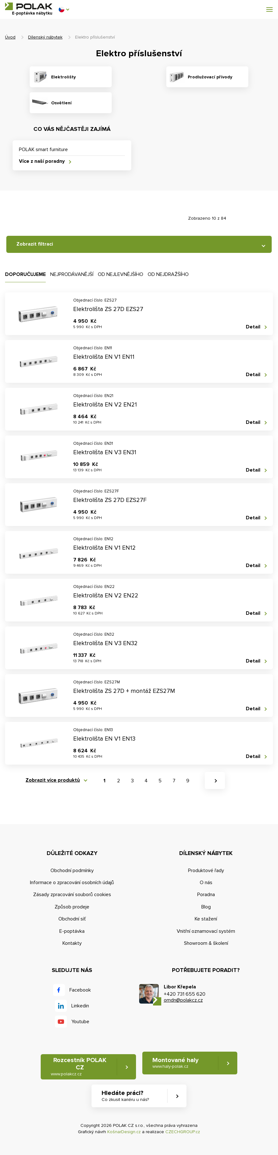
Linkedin (80, 1006)
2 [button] (118, 781)
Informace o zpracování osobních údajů (72, 882)
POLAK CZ (28, 6)
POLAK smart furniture (43, 149)
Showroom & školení (206, 943)
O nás (206, 882)
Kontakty (72, 943)
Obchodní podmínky (72, 870)
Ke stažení (206, 919)
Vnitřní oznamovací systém (206, 931)
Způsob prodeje (72, 907)
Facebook (80, 990)
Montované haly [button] (175, 1062)
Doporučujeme (25, 274)
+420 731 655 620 (184, 994)
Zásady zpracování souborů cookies (72, 894)
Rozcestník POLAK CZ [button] (78, 1066)
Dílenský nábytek (45, 37)
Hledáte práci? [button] (125, 1096)
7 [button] (174, 781)
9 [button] (187, 781)
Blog (206, 907)
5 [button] (160, 781)
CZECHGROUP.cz (182, 1131)
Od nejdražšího (168, 274)
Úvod (10, 37)
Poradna (206, 894)
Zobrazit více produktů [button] (53, 780)
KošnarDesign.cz (124, 1131)
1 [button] (104, 781)
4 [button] (146, 781)
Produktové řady (206, 870)
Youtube (80, 1021)
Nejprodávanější (71, 274)
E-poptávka (72, 931)
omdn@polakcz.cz (183, 1000)
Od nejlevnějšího (120, 274)
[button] (64, 9)
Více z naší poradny (42, 161)
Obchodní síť (72, 919)
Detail (253, 327)
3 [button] (132, 781)
